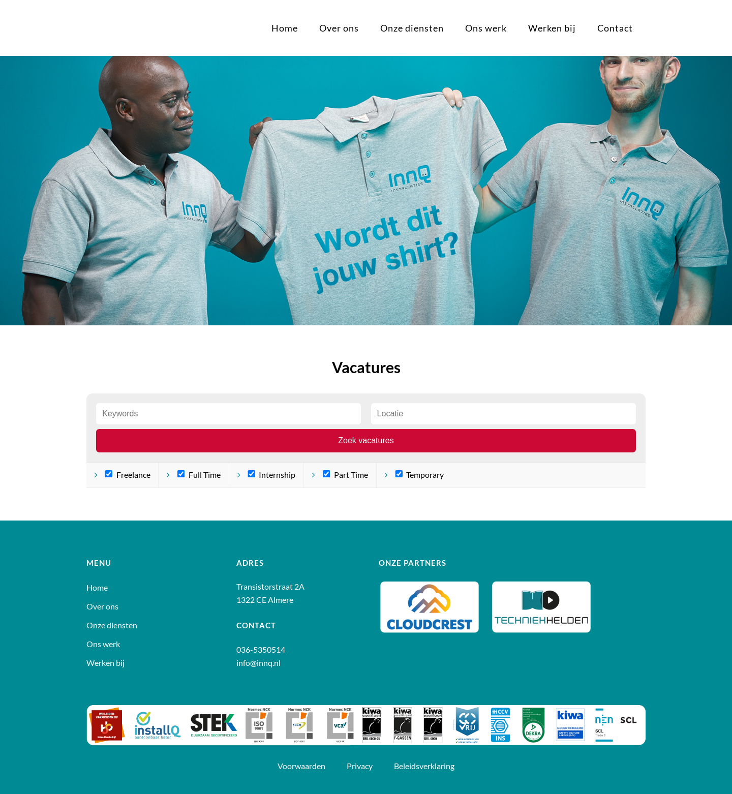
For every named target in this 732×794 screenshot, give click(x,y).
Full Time (199, 474)
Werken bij (105, 662)
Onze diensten (111, 625)
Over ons (102, 606)
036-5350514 (260, 649)
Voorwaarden (302, 766)
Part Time (345, 474)
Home (97, 587)
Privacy (360, 766)
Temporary (419, 474)
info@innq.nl (258, 662)
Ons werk (103, 644)
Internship (271, 474)
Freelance (127, 474)
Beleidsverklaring (424, 766)
